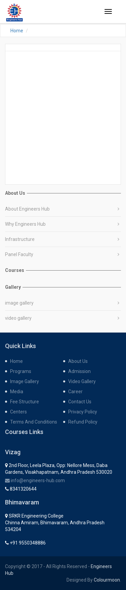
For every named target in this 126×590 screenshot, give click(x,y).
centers (18, 411)
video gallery (18, 318)
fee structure (24, 401)
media (16, 391)
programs (20, 371)
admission (79, 371)
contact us (79, 401)
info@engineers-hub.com (35, 480)
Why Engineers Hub (25, 224)
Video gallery (82, 381)
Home (16, 30)
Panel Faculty (19, 254)
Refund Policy (82, 422)
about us (78, 361)
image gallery (19, 303)
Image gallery (24, 381)
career (75, 391)
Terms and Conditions (33, 422)
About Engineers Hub (27, 209)
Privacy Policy (82, 411)
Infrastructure (20, 239)
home (16, 361)
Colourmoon (107, 580)
